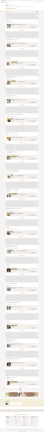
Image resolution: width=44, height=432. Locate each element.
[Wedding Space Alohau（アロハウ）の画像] (22, 335)
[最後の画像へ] (37, 16)
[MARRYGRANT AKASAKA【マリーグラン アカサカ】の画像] (22, 204)
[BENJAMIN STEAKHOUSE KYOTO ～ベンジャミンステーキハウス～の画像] (22, 72)
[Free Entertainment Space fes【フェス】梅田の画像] (22, 354)
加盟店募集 (25, 429)
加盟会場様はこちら (22, 429)
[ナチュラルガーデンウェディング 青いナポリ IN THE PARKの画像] (22, 110)
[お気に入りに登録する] (37, 20)
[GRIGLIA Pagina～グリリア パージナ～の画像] (22, 373)
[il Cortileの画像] (22, 316)
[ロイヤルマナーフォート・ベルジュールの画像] (22, 129)
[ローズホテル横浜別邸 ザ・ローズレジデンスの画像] (22, 147)
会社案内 (8, 429)
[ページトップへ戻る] (22, 410)
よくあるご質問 (35, 429)
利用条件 (12, 429)
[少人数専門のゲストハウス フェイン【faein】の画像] (22, 185)
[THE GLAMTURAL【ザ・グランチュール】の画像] (22, 35)
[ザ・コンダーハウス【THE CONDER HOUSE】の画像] (22, 166)
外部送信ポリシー (18, 429)
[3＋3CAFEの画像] (22, 222)
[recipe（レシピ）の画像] (22, 260)
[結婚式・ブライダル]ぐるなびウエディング (9, 412)
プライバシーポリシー (15, 429)
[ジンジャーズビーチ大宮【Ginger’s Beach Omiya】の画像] (22, 298)
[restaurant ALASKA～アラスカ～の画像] (22, 91)
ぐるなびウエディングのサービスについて (30, 429)
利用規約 (10, 429)
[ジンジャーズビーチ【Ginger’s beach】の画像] (22, 279)
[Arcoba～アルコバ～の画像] (22, 16)
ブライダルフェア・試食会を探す (15, 412)
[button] (22, 26)
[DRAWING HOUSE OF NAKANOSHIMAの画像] (22, 241)
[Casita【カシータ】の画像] (22, 53)
